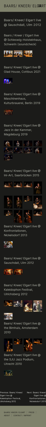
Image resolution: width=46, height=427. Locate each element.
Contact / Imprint (22, 415)
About (7, 415)
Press (31, 412)
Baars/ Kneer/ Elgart (25, 6)
